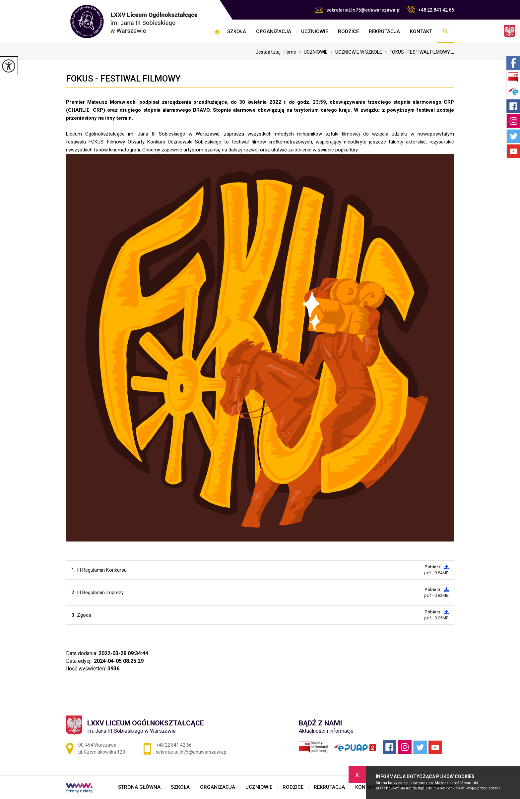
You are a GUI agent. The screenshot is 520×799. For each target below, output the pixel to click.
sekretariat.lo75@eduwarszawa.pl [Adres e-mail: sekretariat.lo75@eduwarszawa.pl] (192, 752)
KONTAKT (421, 31)
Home (290, 52)
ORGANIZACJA (273, 31)
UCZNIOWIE (314, 31)
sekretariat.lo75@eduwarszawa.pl (358, 10)
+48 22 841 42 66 (430, 9)
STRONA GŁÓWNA (217, 31)
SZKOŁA (236, 31)
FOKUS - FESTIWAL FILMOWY (123, 79)
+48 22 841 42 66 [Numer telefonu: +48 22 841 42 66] (174, 745)
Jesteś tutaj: (270, 52)
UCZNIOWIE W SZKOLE (355, 52)
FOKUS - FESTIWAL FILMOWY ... (418, 52)
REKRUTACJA (384, 31)
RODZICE (348, 31)
